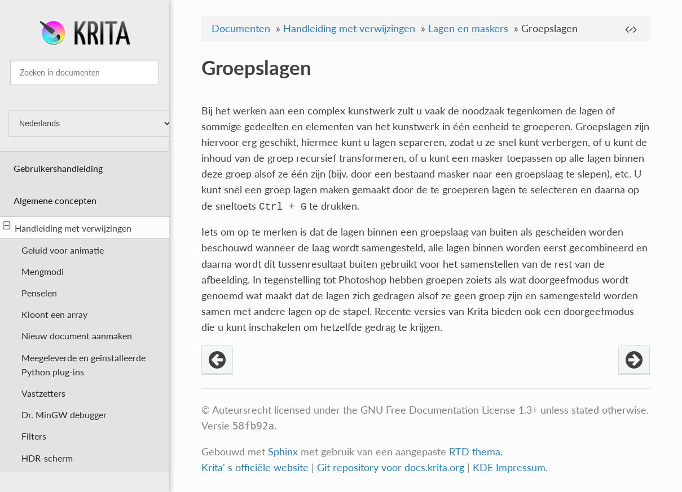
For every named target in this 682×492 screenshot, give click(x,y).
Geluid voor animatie (62, 250)
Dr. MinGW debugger (64, 414)
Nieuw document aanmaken (76, 335)
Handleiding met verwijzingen (67, 227)
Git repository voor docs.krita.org (392, 467)
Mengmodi (42, 271)
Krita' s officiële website (255, 467)
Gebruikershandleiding (58, 168)
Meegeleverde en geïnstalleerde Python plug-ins (83, 364)
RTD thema (474, 452)
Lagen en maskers (468, 28)
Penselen (39, 292)
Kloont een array (54, 314)
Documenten (241, 28)
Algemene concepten (55, 200)
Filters (33, 436)
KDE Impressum (509, 467)
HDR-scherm (47, 458)
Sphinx (283, 452)
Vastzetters (43, 393)
